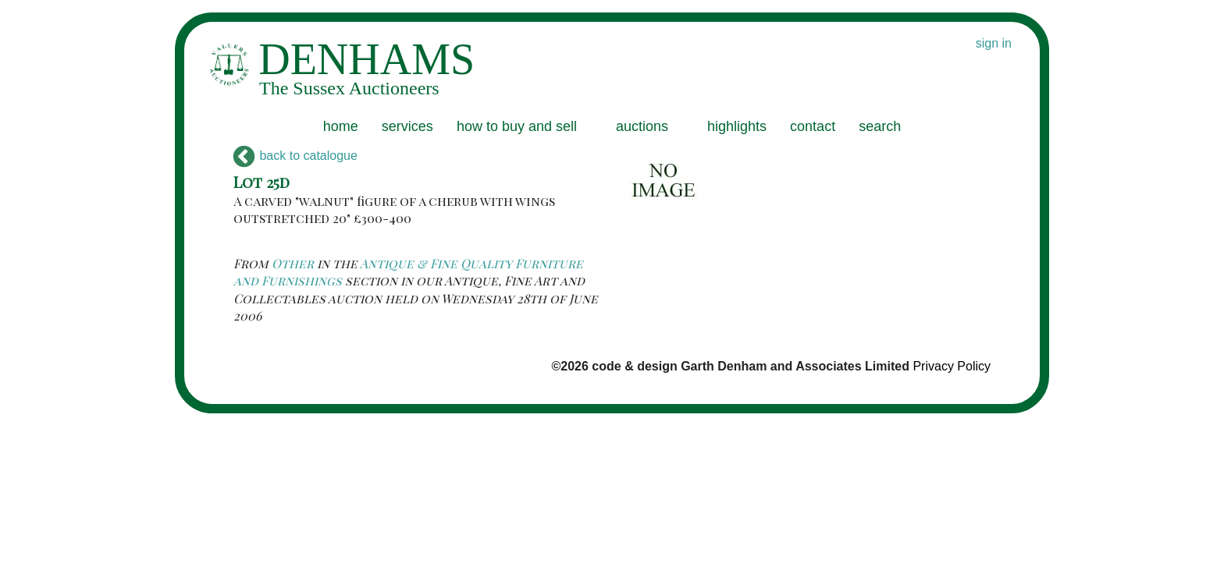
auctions (642, 126)
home (340, 126)
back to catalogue (295, 155)
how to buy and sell (517, 126)
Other (293, 263)
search (880, 126)
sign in (994, 43)
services (407, 126)
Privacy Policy (952, 366)
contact (812, 126)
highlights (737, 126)
